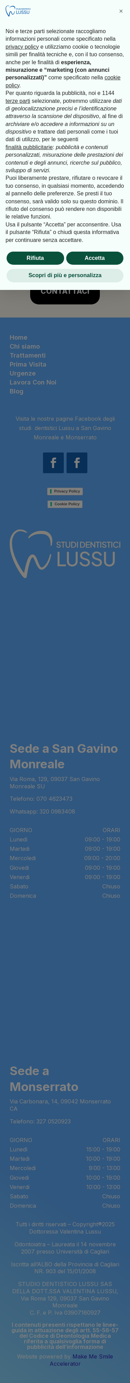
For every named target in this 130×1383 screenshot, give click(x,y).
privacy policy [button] (22, 47)
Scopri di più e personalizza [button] (65, 275)
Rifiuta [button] (35, 258)
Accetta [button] (95, 258)
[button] (121, 11)
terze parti (18, 101)
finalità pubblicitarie (29, 147)
